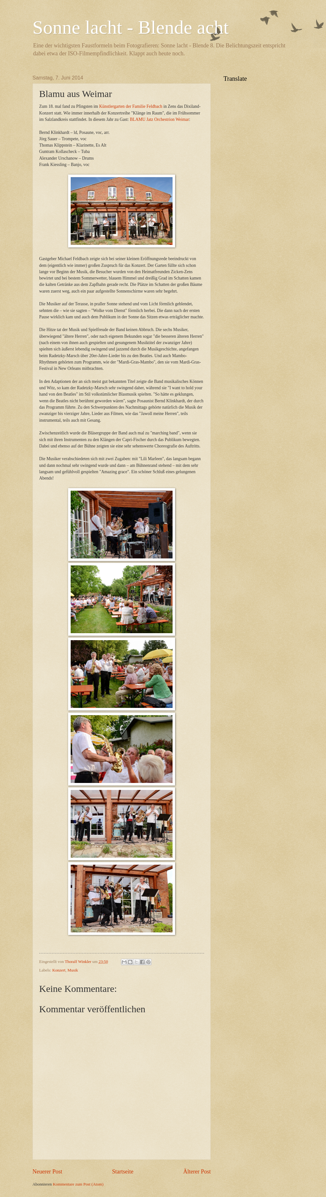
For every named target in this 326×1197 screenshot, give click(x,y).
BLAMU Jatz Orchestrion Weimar (159, 119)
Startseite (122, 1171)
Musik (72, 970)
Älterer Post (197, 1171)
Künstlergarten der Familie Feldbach (130, 106)
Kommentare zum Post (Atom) (78, 1184)
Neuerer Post (47, 1171)
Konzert (58, 970)
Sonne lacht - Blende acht (130, 27)
